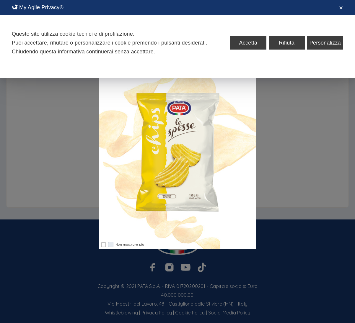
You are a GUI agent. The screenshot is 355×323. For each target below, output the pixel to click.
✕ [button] (341, 8)
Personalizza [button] (325, 43)
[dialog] (177, 39)
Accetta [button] (248, 43)
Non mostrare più (126, 244)
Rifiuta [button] (286, 43)
